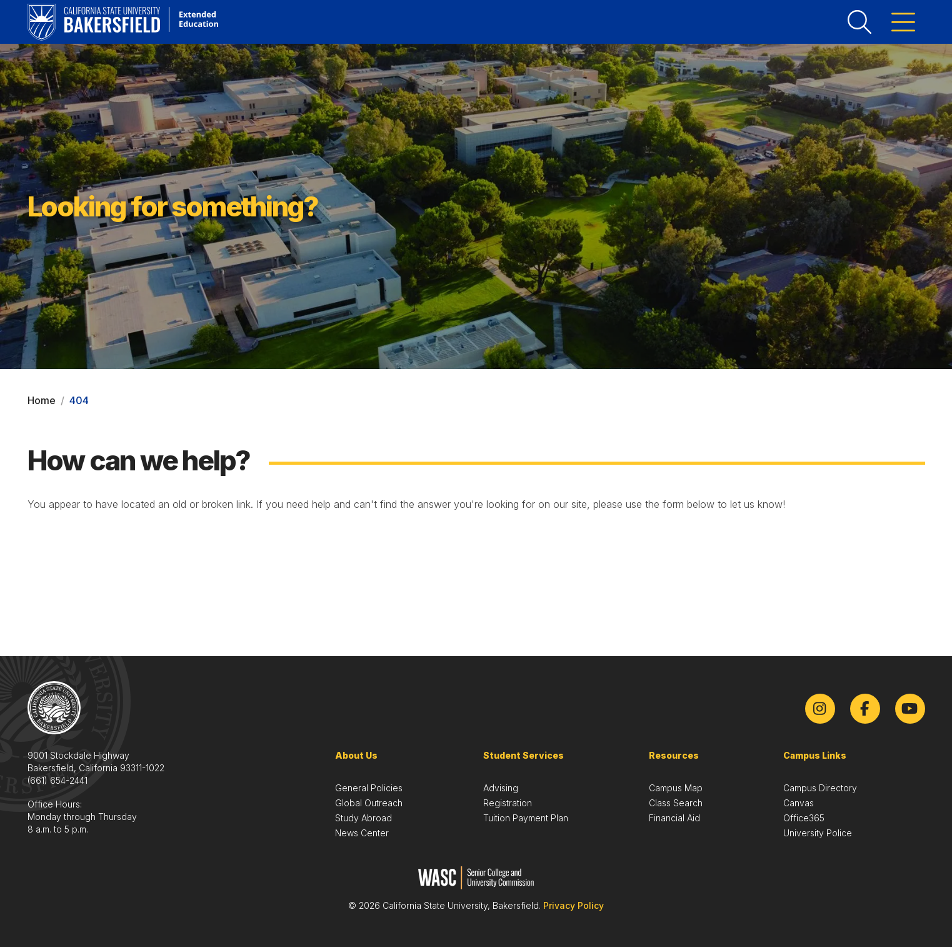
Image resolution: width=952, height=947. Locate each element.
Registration (507, 803)
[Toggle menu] (903, 22)
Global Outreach (369, 803)
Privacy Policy (573, 905)
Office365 (803, 818)
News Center (362, 833)
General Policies (369, 787)
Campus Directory (820, 787)
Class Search (676, 803)
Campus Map (676, 787)
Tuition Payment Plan (525, 818)
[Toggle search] (859, 22)
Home (42, 400)
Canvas (798, 803)
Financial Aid (674, 818)
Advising (500, 787)
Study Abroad (363, 818)
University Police (817, 833)
